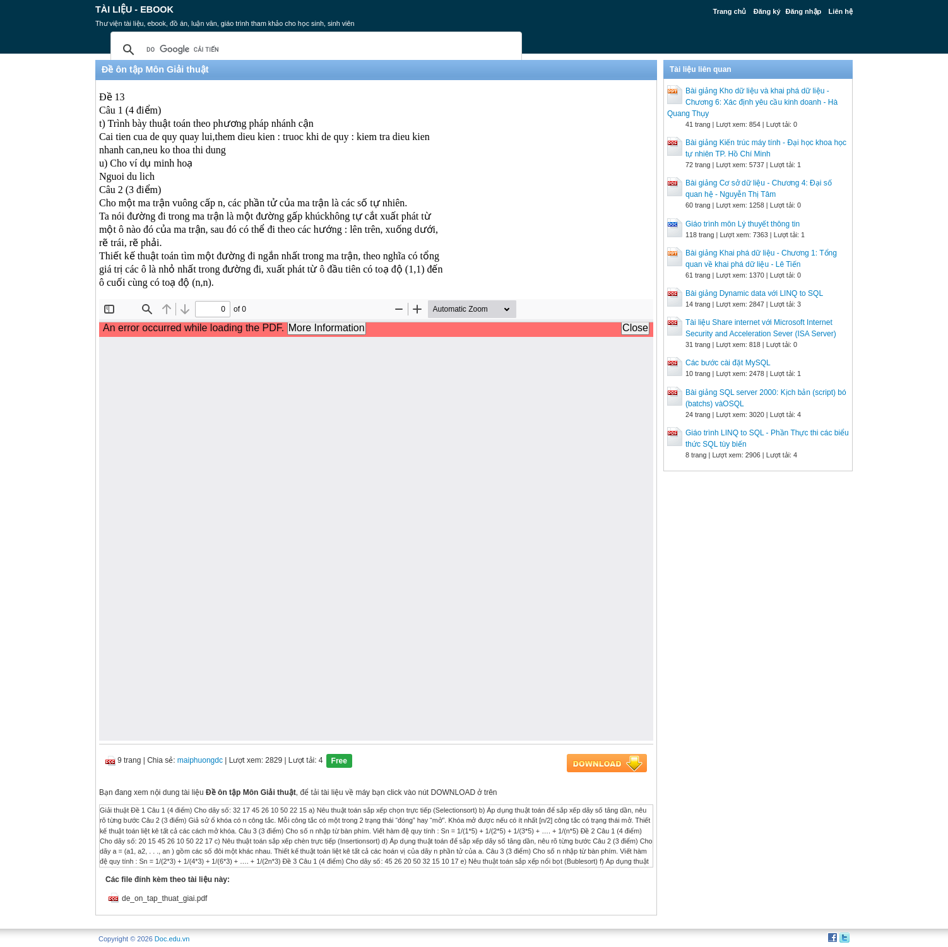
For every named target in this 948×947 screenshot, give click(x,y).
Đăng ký (767, 11)
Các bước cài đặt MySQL (728, 362)
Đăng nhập (804, 11)
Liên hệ (841, 11)
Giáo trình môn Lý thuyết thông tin (742, 224)
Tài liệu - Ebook (134, 9)
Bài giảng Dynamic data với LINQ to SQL (754, 293)
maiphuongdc (200, 760)
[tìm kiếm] (314, 49)
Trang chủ (730, 11)
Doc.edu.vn (172, 939)
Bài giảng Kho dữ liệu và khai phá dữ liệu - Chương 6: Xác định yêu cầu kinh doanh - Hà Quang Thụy (752, 102)
